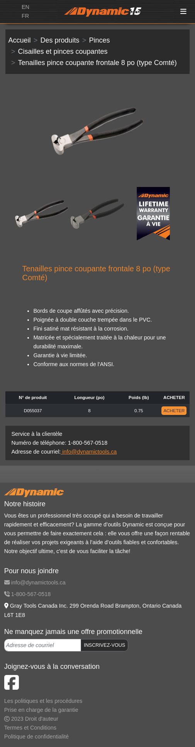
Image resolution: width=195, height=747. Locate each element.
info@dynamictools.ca (89, 452)
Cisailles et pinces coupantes (62, 51)
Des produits (60, 40)
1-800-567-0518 (27, 594)
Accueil (19, 40)
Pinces (99, 40)
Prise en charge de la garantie (41, 710)
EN (25, 7)
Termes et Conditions (30, 728)
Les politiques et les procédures (43, 701)
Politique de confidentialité (36, 736)
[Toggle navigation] (183, 12)
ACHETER (174, 410)
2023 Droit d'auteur (31, 719)
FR (25, 16)
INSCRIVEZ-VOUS (104, 645)
